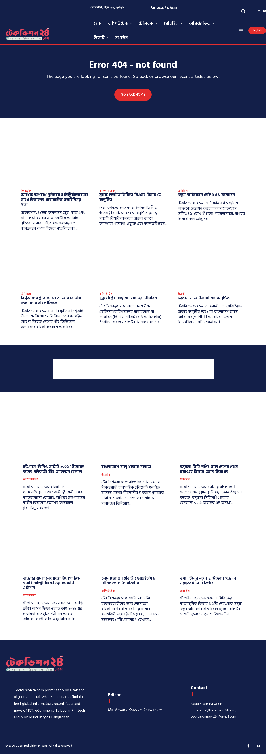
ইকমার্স (105, 475)
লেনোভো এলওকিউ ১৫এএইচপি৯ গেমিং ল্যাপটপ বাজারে (128, 580)
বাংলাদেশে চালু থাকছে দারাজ (126, 467)
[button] (243, 11)
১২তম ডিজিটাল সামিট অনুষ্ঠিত (204, 298)
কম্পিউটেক (106, 294)
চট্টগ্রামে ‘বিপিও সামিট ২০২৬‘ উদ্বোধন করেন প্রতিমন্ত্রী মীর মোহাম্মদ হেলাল (53, 469)
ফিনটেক (26, 191)
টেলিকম (26, 294)
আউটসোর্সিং (30, 479)
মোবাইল (183, 191)
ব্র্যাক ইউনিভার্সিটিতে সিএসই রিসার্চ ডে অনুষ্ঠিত (130, 197)
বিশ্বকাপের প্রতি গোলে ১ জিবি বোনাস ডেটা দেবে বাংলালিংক (51, 300)
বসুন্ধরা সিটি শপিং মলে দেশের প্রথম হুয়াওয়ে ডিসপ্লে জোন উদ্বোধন (209, 469)
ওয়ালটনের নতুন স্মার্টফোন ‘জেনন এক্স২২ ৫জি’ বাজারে (208, 580)
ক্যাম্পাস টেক (107, 191)
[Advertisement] (133, 369)
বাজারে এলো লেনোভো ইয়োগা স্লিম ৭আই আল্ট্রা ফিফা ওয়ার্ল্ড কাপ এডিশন (51, 583)
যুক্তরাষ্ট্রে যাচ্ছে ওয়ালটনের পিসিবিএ (128, 298)
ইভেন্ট (181, 294)
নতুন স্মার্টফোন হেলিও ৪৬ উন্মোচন (206, 195)
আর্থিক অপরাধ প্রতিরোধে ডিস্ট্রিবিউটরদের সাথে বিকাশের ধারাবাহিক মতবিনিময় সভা (54, 200)
